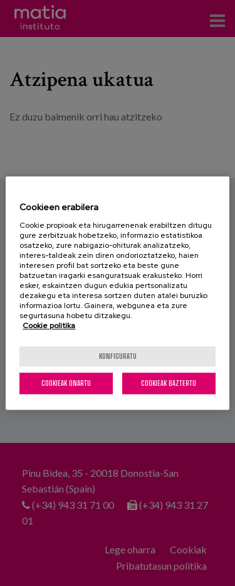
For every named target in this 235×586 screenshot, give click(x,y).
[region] (117, 293)
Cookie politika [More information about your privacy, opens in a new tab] (49, 326)
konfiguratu (118, 356)
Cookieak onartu (66, 383)
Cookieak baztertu (168, 383)
